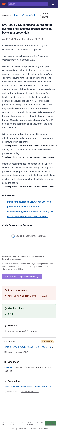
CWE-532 (8, 367)
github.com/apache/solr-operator (28, 15)
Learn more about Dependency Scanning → (22, 276)
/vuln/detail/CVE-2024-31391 (27, 216)
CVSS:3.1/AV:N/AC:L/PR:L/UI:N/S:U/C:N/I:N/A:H (30, 347)
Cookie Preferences (50, 423)
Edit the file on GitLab (29, 392)
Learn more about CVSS (18, 352)
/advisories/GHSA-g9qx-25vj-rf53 (29, 201)
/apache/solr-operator (23, 206)
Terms (21, 422)
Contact (40, 422)
